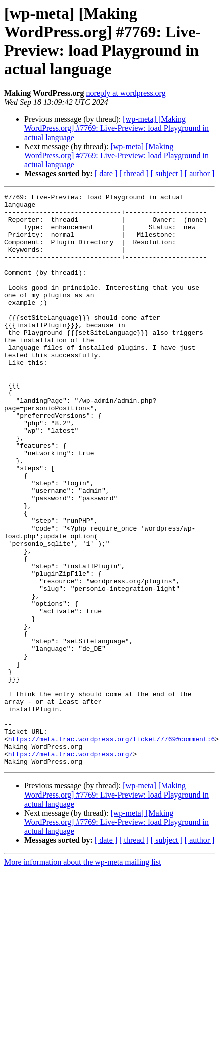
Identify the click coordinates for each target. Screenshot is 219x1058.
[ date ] (106, 173)
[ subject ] (167, 173)
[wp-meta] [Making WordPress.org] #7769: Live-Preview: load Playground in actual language (116, 128)
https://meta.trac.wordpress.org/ (70, 866)
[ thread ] (134, 173)
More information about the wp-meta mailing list (82, 976)
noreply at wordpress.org (125, 93)
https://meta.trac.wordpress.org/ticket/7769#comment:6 (111, 848)
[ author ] (200, 173)
